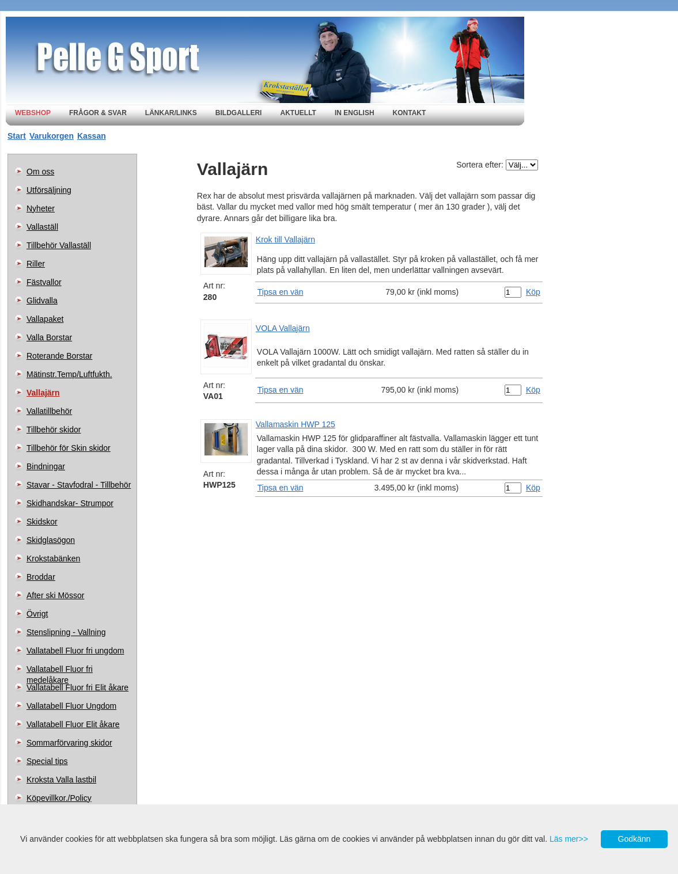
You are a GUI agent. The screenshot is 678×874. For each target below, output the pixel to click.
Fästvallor (44, 282)
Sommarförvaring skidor (69, 742)
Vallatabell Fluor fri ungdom (75, 650)
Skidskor (42, 521)
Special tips (47, 761)
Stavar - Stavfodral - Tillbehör (78, 484)
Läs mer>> (569, 838)
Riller (35, 263)
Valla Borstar (49, 337)
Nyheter (40, 208)
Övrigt (37, 613)
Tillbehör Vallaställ (58, 245)
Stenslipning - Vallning (66, 632)
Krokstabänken (53, 558)
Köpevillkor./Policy (59, 798)
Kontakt (409, 113)
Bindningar (45, 466)
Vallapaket (44, 319)
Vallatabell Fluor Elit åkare (73, 724)
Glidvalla (42, 300)
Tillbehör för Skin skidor (68, 448)
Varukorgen (51, 135)
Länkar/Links (171, 113)
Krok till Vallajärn (285, 239)
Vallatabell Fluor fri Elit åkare (77, 687)
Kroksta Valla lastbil (61, 779)
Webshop (33, 113)
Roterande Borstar (59, 355)
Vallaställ (42, 226)
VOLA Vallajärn (283, 328)
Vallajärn (43, 392)
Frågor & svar (98, 113)
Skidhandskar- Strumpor (69, 503)
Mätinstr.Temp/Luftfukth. (69, 374)
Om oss (40, 171)
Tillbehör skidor (53, 429)
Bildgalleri (238, 113)
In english (354, 113)
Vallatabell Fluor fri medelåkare (59, 671)
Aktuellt (298, 113)
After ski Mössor (55, 595)
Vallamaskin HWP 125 (295, 424)
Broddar (40, 577)
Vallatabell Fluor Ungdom (71, 705)
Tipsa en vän (280, 292)
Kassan (91, 135)
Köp (533, 292)
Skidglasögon (50, 540)
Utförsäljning (48, 190)
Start (16, 135)
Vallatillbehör (49, 411)
